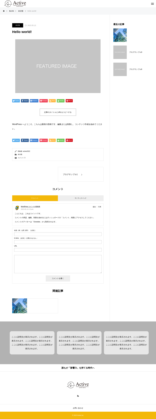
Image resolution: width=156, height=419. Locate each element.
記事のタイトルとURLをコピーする (58, 112)
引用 (99, 207)
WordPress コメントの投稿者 (30, 206)
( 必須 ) (24, 230)
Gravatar (37, 222)
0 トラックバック (80, 198)
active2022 (26, 151)
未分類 (17, 25)
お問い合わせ (78, 408)
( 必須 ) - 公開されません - (25, 238)
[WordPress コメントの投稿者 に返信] (95, 207)
